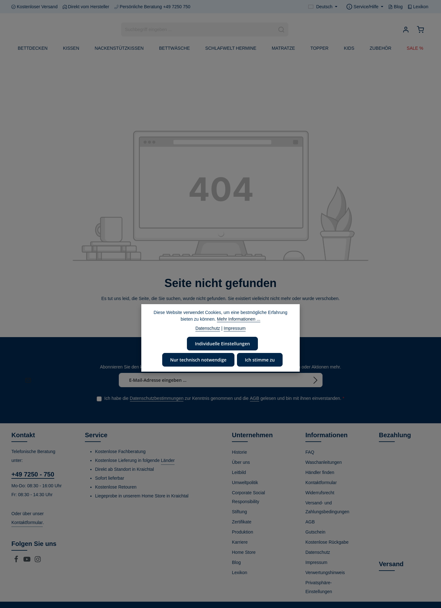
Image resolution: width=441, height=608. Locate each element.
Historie (239, 451)
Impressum (316, 562)
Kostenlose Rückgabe (326, 541)
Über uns (241, 461)
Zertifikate (241, 521)
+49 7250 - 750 (32, 473)
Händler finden (319, 472)
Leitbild (239, 472)
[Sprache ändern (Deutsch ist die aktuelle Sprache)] (322, 6)
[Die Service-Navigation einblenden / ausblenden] (364, 6)
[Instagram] (37, 560)
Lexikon (418, 6)
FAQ (309, 451)
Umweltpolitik (245, 482)
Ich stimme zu (259, 359)
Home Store (244, 551)
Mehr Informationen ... (238, 319)
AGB (254, 397)
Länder (168, 460)
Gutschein (315, 531)
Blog (395, 6)
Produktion (242, 531)
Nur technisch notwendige (198, 359)
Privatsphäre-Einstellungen (318, 587)
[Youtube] (27, 560)
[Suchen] (281, 29)
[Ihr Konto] (405, 29)
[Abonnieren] (316, 380)
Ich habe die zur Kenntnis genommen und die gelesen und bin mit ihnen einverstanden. (224, 398)
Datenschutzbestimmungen (157, 397)
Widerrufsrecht (319, 492)
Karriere (240, 541)
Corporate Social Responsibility (248, 497)
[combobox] (198, 29)
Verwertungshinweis (325, 572)
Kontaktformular (27, 522)
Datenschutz (317, 551)
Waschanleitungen (323, 461)
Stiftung (239, 511)
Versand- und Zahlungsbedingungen (327, 507)
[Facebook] (17, 560)
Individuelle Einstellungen (222, 343)
